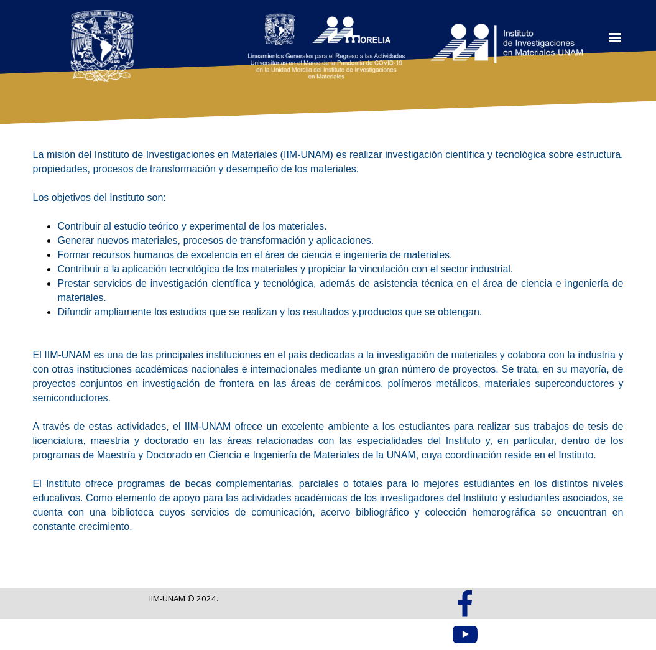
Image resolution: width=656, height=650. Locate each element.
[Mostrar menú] (614, 37)
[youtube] (465, 634)
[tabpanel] (328, 340)
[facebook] (465, 603)
